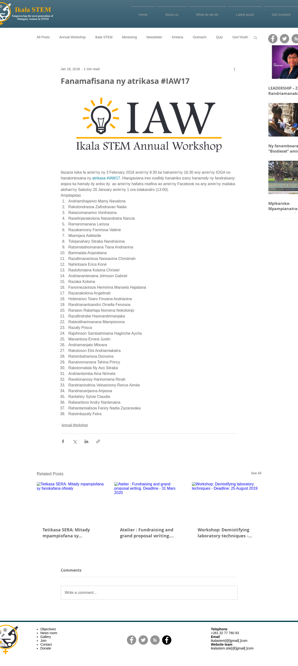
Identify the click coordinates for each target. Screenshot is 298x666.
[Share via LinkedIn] (86, 441)
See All (256, 473)
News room (48, 633)
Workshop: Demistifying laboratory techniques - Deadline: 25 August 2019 (224, 533)
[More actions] (235, 69)
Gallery (45, 637)
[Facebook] (272, 38)
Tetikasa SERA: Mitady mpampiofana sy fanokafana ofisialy (66, 533)
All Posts (43, 37)
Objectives (48, 629)
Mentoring (129, 37)
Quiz (219, 37)
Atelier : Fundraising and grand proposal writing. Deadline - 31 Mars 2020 (146, 533)
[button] (255, 37)
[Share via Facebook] (63, 441)
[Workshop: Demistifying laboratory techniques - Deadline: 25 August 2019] (226, 501)
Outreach (199, 37)
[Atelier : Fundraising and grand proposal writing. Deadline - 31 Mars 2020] (149, 501)
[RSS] (155, 640)
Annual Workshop (72, 37)
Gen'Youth (240, 37)
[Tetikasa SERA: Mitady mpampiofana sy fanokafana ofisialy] (71, 501)
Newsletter (154, 37)
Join (43, 641)
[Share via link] (98, 441)
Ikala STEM (103, 37)
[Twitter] (284, 38)
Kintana (177, 37)
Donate (45, 648)
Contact (46, 644)
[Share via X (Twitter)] (74, 441)
